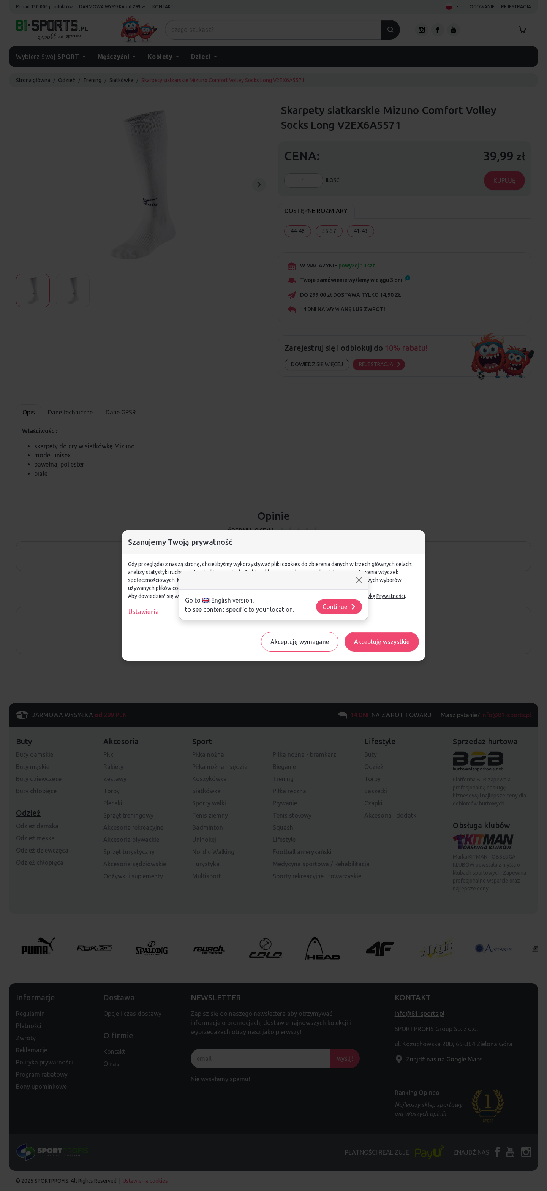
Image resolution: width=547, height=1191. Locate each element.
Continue (339, 606)
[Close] (359, 580)
